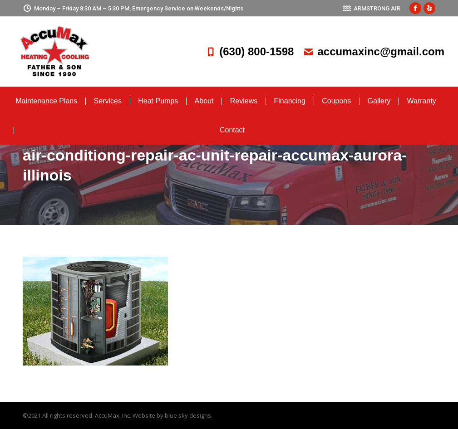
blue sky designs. (188, 415)
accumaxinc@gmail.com (373, 51)
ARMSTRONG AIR (371, 8)
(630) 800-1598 (249, 51)
